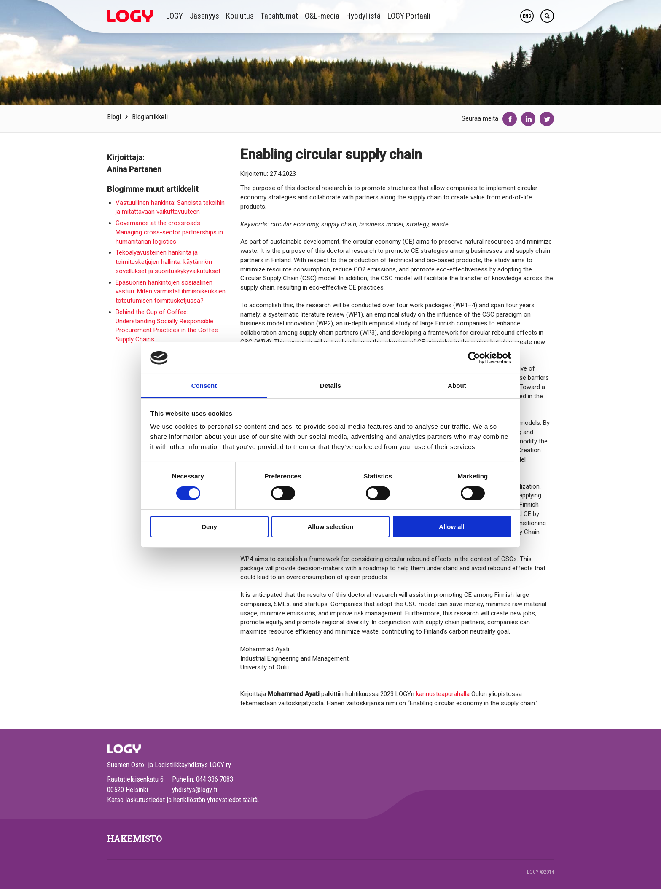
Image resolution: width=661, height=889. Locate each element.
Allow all (452, 526)
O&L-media (322, 16)
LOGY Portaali (408, 16)
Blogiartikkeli (150, 117)
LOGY (174, 16)
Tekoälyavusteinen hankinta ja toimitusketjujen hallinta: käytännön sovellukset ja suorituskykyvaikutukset (168, 262)
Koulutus (240, 16)
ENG (527, 16)
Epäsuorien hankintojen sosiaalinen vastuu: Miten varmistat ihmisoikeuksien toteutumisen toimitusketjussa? (171, 292)
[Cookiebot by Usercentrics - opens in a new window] (474, 358)
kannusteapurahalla (443, 694)
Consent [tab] (204, 385)
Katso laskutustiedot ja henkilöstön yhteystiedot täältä (182, 799)
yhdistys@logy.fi (194, 789)
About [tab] (457, 385)
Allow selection (330, 526)
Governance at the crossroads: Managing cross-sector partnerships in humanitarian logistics (169, 232)
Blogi (114, 117)
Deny (209, 526)
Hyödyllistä (363, 16)
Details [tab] (330, 385)
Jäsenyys (204, 16)
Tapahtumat (279, 16)
